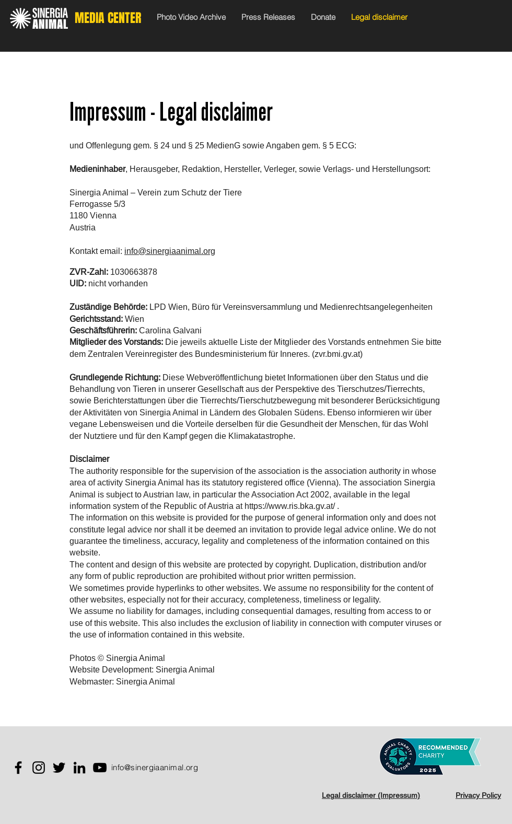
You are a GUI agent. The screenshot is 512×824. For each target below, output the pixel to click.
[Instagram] (38, 767)
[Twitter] (59, 767)
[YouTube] (99, 767)
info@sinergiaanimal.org (169, 251)
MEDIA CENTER (108, 18)
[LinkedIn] (79, 767)
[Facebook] (18, 767)
